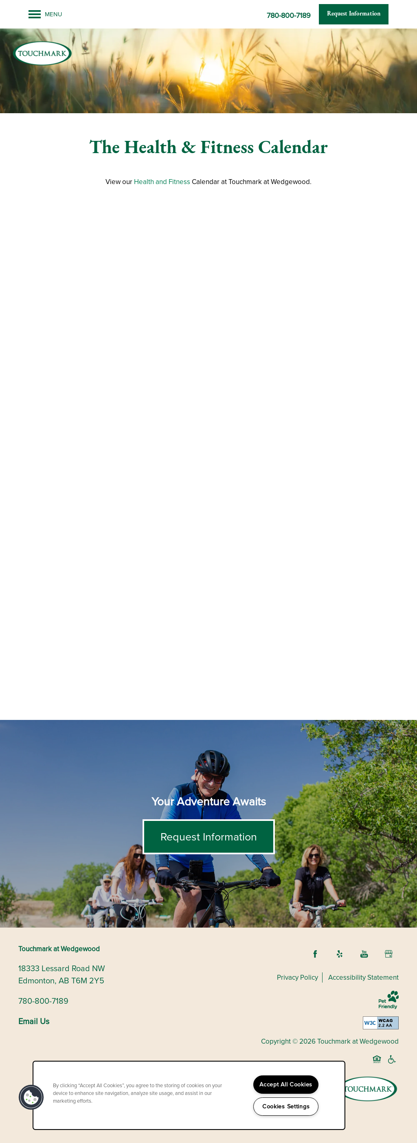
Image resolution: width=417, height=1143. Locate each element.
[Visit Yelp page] (339, 954)
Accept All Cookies (285, 1084)
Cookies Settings (286, 1106)
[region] (189, 1095)
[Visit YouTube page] (364, 954)
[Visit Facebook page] (315, 954)
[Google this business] (388, 954)
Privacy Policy (297, 977)
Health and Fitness (162, 182)
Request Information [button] (208, 837)
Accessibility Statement (363, 977)
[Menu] (45, 14)
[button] (353, 14)
